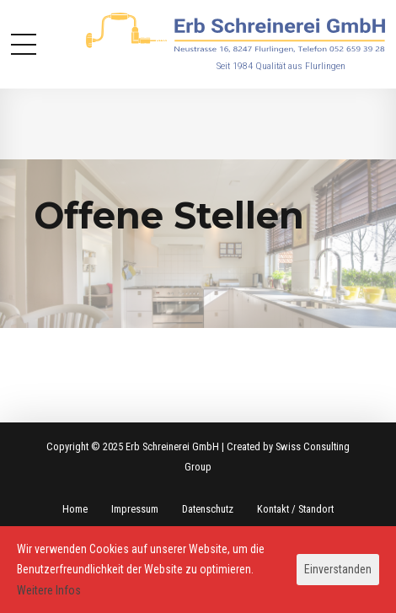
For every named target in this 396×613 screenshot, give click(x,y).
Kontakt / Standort (295, 509)
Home (75, 509)
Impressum (134, 509)
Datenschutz (207, 509)
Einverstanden (338, 569)
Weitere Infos (49, 590)
